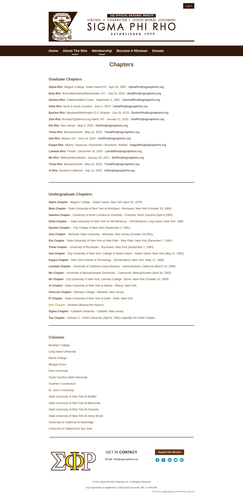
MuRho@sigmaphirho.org (128, 157)
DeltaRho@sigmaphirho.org (130, 106)
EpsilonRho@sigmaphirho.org (149, 112)
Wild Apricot (168, 491)
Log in (189, 5)
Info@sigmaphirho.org (126, 459)
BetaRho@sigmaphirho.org (144, 93)
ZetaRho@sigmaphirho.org (147, 119)
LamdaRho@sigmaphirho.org (123, 151)
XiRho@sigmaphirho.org (119, 170)
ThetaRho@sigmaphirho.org (121, 132)
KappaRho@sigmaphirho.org (148, 145)
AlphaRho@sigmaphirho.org (145, 87)
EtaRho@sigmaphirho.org (112, 125)
